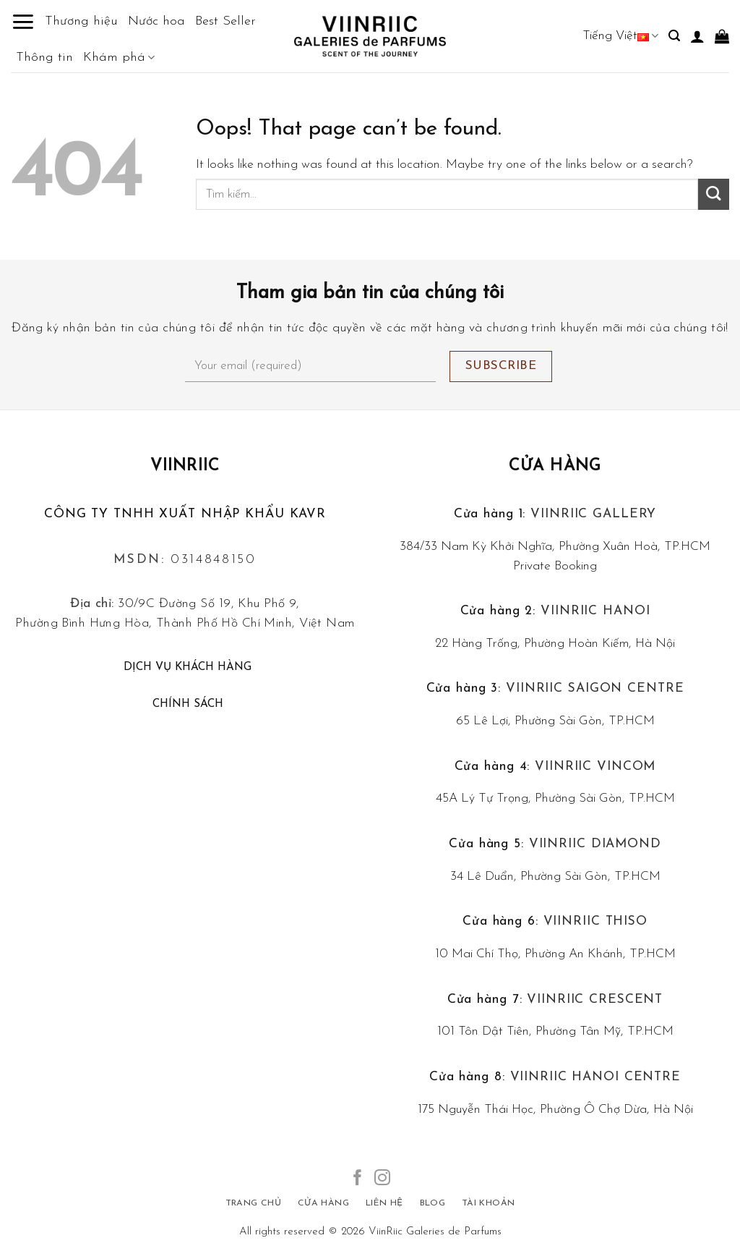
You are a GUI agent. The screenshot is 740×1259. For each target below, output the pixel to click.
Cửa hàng (555, 466)
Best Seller (225, 21)
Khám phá (119, 58)
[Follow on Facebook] (358, 1179)
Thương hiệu (81, 21)
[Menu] (23, 21)
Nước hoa (156, 21)
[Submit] (713, 194)
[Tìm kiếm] (674, 36)
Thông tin (44, 57)
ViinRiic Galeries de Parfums (435, 1231)
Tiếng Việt (620, 36)
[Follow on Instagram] (382, 1179)
